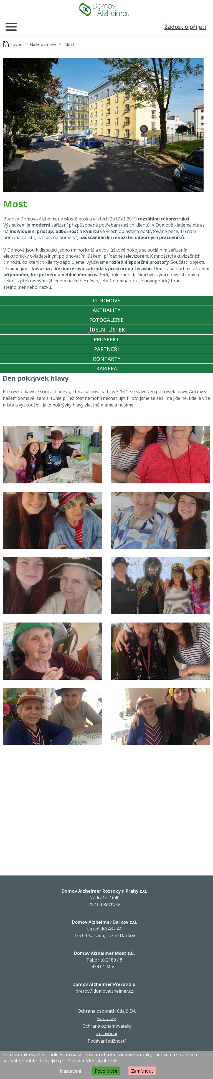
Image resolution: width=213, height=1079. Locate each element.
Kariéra (106, 368)
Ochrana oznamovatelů (106, 1026)
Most (69, 44)
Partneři (106, 349)
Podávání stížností (107, 1041)
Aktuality (106, 310)
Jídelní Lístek (106, 329)
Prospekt (106, 339)
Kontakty (106, 358)
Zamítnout (142, 1071)
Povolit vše (106, 1071)
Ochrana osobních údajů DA (107, 1011)
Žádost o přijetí (185, 27)
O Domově (106, 300)
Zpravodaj (106, 1033)
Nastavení (70, 1071)
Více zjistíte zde (101, 1061)
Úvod (17, 44)
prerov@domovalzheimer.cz (104, 991)
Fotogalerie (106, 320)
